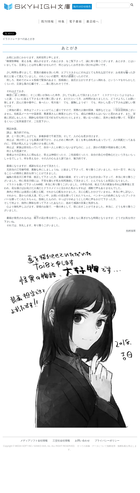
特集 (61, 21)
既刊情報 (47, 21)
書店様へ (92, 21)
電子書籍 (75, 21)
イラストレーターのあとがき (19, 38)
